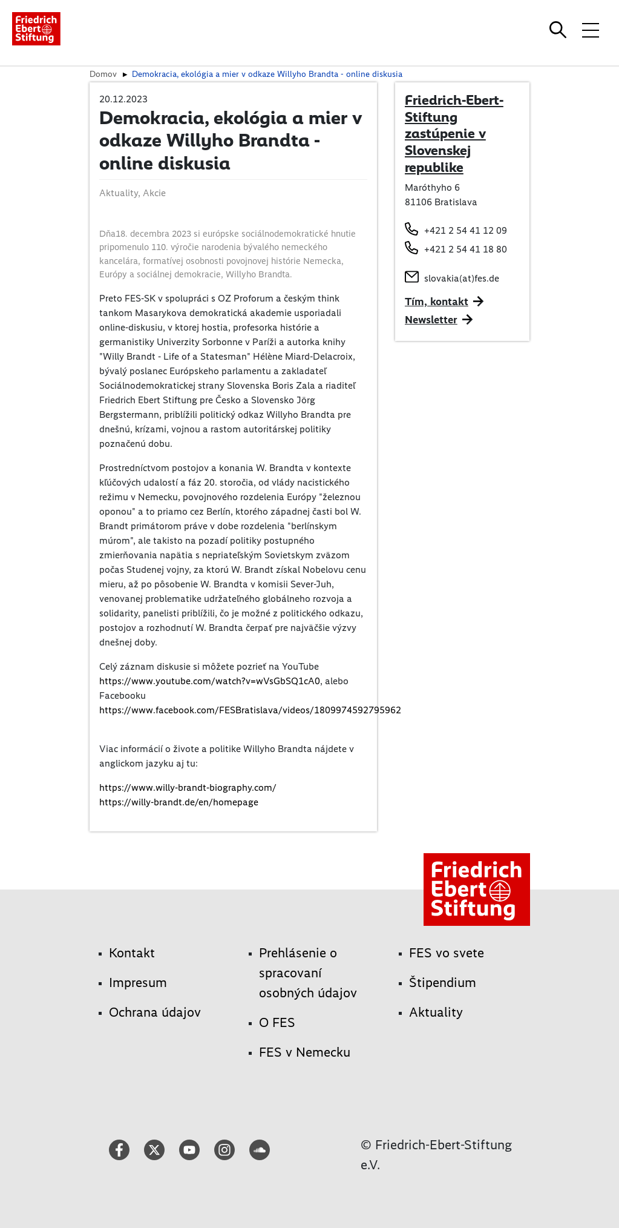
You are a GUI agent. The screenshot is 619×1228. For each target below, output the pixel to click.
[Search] (559, 29)
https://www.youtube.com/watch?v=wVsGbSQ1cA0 (209, 681)
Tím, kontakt (436, 301)
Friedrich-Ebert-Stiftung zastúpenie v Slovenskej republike (454, 133)
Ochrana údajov (155, 1012)
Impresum (138, 982)
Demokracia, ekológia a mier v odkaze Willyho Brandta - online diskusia (267, 74)
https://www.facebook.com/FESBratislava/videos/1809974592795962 (250, 710)
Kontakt (132, 953)
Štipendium (442, 982)
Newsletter (431, 319)
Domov (103, 74)
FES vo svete (446, 953)
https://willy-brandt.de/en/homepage (178, 802)
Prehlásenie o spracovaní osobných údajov (308, 973)
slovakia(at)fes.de (461, 278)
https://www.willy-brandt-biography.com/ (188, 787)
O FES (277, 1022)
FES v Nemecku (304, 1052)
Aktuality (436, 1012)
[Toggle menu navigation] (590, 29)
